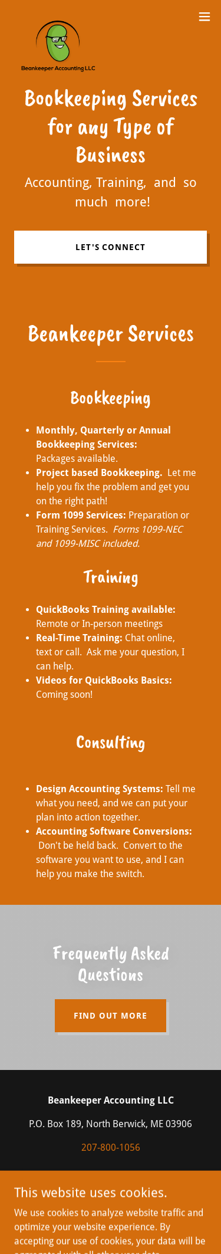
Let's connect (110, 247)
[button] (204, 16)
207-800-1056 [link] (110, 1147)
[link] (62, 16)
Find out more (110, 1015)
